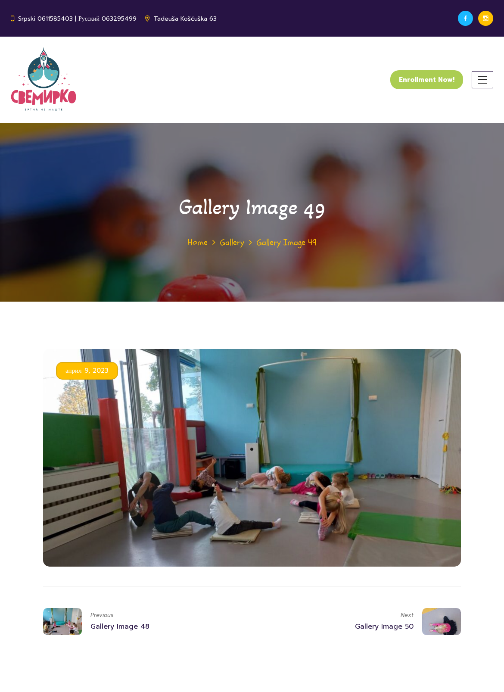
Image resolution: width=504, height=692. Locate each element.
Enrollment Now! (426, 79)
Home (198, 242)
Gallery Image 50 (384, 626)
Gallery (232, 242)
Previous (101, 615)
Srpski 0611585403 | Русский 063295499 (77, 18)
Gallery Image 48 (119, 626)
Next (407, 615)
